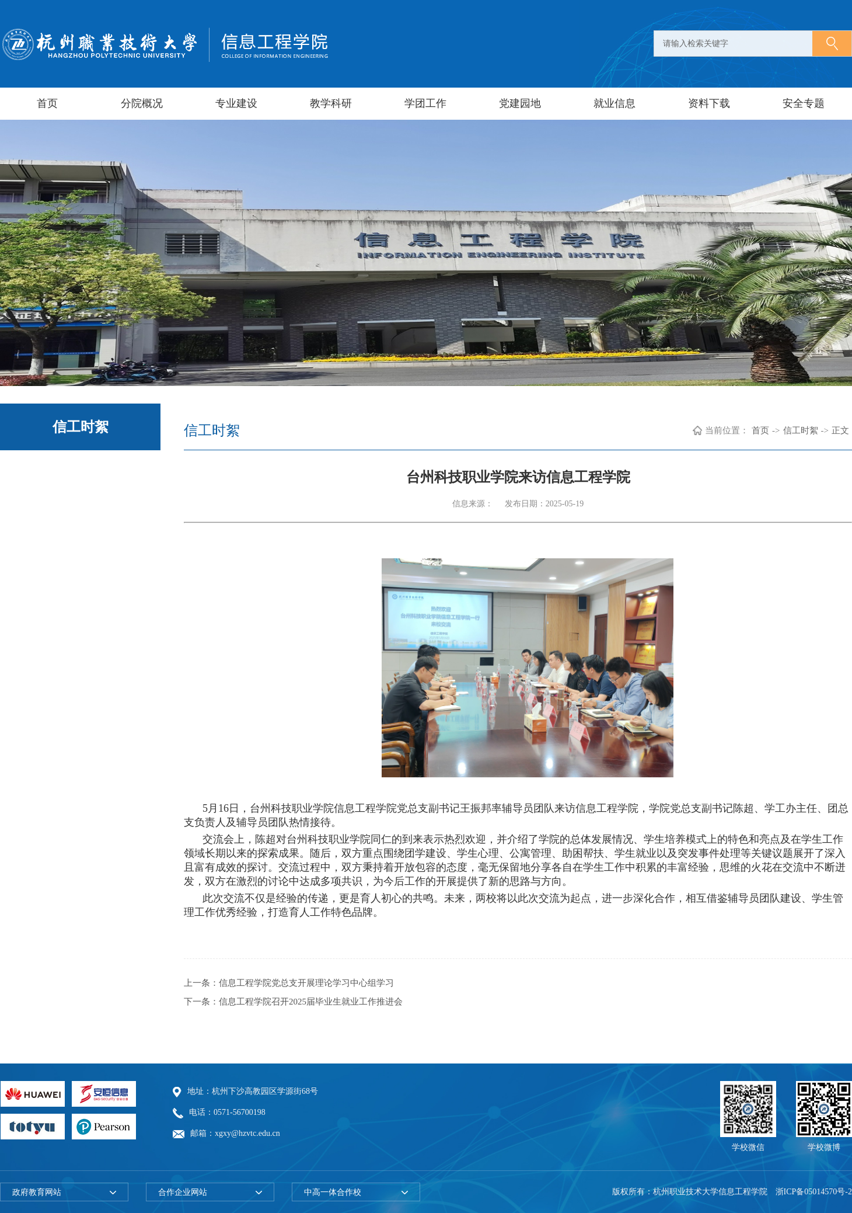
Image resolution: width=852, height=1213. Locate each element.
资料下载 (709, 103)
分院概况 (142, 103)
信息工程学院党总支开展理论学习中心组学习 (306, 983)
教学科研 (331, 103)
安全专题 (804, 103)
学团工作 (425, 103)
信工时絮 (800, 430)
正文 (840, 430)
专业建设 (236, 103)
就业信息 (614, 103)
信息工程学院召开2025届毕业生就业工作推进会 (311, 1001)
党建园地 (520, 103)
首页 (47, 103)
